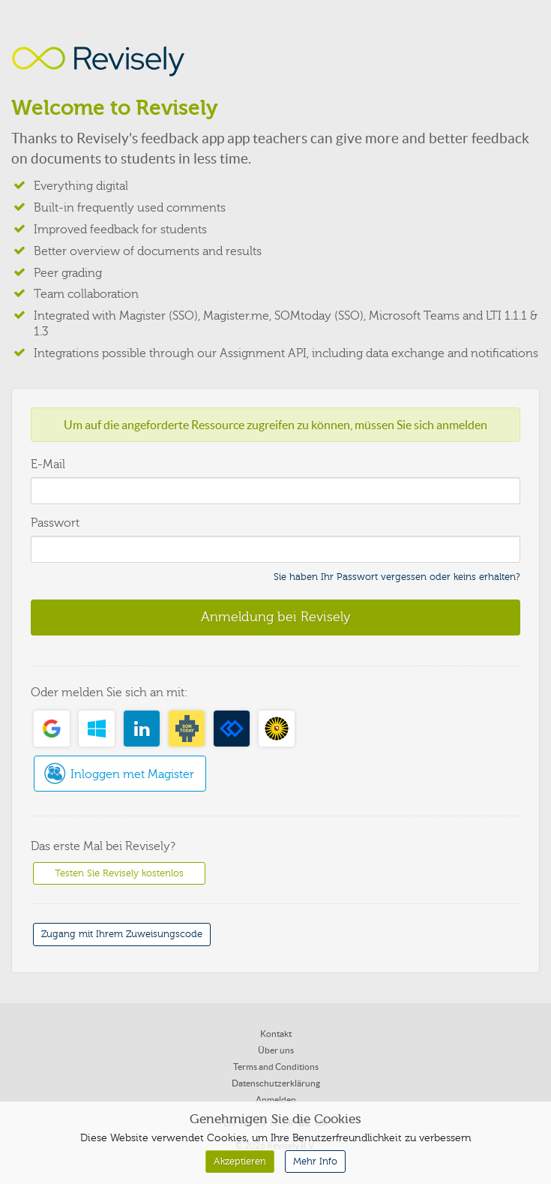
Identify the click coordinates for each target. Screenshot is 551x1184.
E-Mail (48, 464)
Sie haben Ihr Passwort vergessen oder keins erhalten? (397, 577)
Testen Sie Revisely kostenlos (119, 873)
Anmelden (276, 1099)
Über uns (276, 1050)
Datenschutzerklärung (276, 1083)
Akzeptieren (240, 1161)
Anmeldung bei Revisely (276, 616)
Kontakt (276, 1033)
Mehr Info (315, 1161)
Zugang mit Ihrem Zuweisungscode (121, 934)
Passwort (55, 523)
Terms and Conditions (276, 1066)
